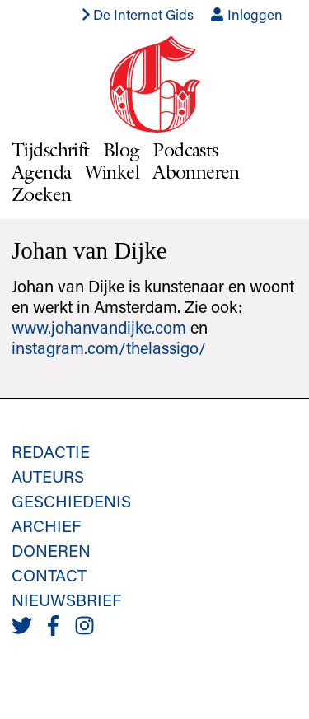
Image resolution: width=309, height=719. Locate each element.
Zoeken (42, 194)
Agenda (42, 172)
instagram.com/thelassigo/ (109, 347)
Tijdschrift (51, 149)
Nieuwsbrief (66, 599)
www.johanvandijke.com (99, 327)
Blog (121, 149)
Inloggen (246, 14)
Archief (46, 525)
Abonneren (196, 172)
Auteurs (48, 476)
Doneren (51, 550)
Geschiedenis (71, 500)
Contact (49, 575)
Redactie (51, 451)
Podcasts (185, 149)
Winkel (112, 172)
